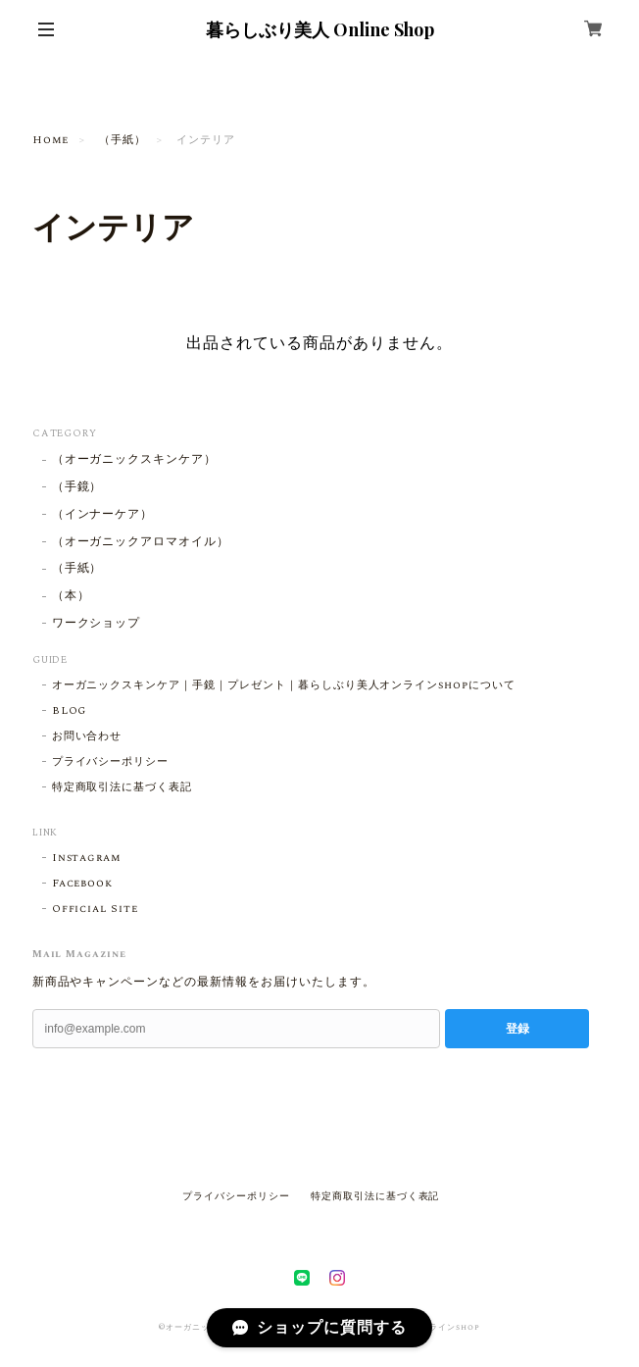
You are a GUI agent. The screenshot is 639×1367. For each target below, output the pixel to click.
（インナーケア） (103, 515)
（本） (71, 596)
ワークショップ (96, 624)
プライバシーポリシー (111, 762)
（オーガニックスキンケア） (140, 460)
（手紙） (122, 140)
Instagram (87, 858)
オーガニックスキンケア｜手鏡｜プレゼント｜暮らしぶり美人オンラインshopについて (284, 685)
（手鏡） (77, 488)
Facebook (83, 883)
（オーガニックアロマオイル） (140, 542)
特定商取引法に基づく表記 (122, 787)
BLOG (69, 711)
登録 (517, 1029)
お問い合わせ (87, 736)
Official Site (95, 909)
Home (51, 140)
